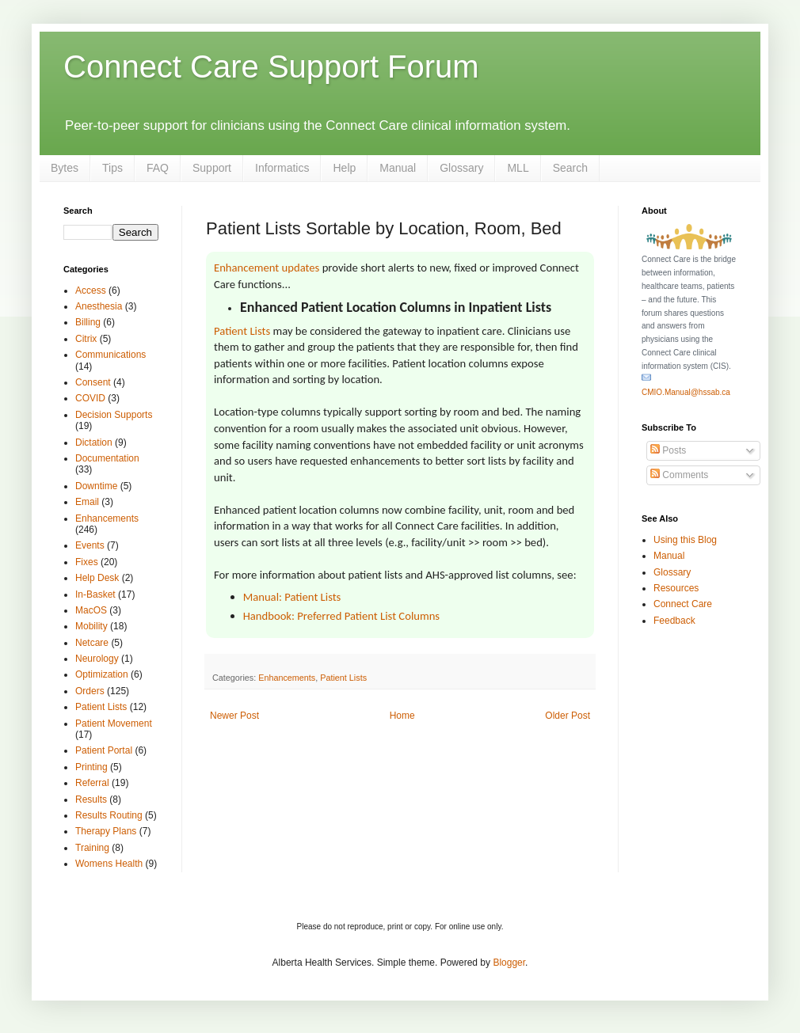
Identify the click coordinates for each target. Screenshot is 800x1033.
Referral (92, 782)
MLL (517, 167)
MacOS (91, 610)
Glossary (461, 167)
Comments (679, 474)
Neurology (97, 658)
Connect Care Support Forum (271, 66)
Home (402, 715)
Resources (676, 588)
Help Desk (97, 577)
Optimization (101, 674)
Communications (110, 354)
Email (87, 501)
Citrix (86, 338)
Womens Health (109, 863)
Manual (397, 167)
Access (90, 290)
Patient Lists (242, 331)
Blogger (509, 962)
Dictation (93, 442)
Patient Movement (113, 723)
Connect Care (682, 604)
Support (211, 167)
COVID (90, 398)
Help (344, 167)
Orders (90, 691)
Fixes (86, 562)
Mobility (91, 626)
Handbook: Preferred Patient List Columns (341, 616)
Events (90, 545)
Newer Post (234, 715)
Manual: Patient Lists (292, 597)
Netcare (92, 642)
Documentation (107, 458)
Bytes (64, 167)
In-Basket (95, 594)
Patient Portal (103, 750)
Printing (91, 767)
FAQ (158, 167)
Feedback (674, 620)
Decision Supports (113, 414)
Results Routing (109, 815)
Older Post (567, 715)
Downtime (96, 486)
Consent (93, 382)
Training (92, 847)
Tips (112, 167)
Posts (668, 450)
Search (570, 167)
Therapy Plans (105, 831)
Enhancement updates (266, 267)
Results (91, 799)
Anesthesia (98, 306)
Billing (88, 322)
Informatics (282, 167)
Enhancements (286, 677)
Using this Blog (685, 539)
